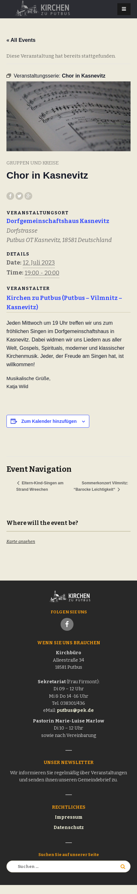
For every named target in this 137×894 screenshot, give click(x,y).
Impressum (69, 817)
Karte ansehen (20, 541)
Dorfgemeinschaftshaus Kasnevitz (57, 221)
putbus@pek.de (75, 710)
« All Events (20, 40)
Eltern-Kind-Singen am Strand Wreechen (40, 486)
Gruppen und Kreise (32, 163)
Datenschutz (69, 827)
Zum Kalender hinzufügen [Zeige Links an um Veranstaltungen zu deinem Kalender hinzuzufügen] (49, 421)
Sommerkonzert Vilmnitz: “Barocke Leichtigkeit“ (100, 486)
